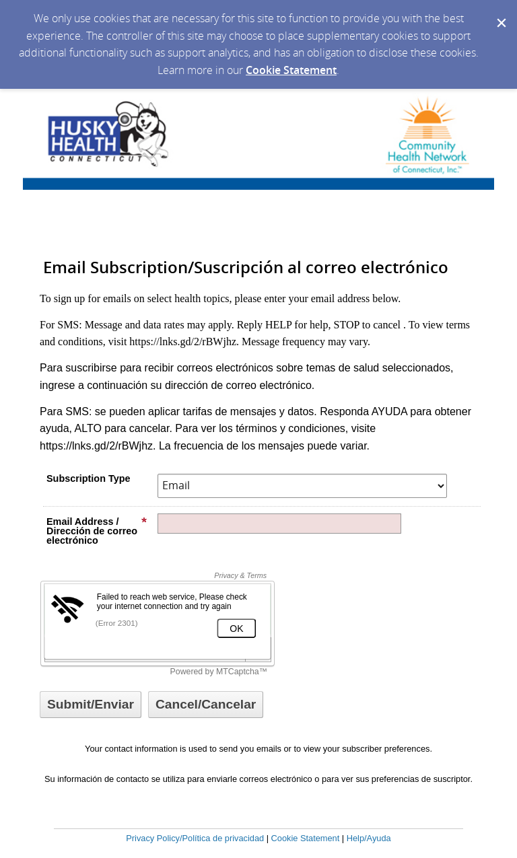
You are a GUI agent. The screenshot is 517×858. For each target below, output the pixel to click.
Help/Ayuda (369, 838)
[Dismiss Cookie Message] (500, 13)
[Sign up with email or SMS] (90, 704)
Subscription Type (88, 478)
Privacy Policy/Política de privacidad (195, 838)
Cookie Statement (291, 70)
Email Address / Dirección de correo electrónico (96, 531)
